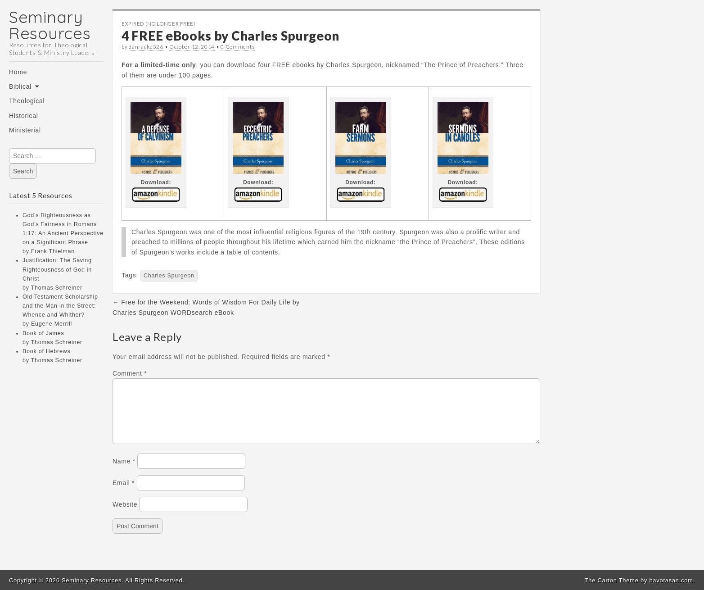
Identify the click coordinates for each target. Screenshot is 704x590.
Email (124, 493)
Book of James (43, 333)
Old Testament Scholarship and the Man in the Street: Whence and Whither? (60, 306)
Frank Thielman (53, 251)
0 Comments (238, 46)
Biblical (20, 86)
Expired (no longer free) (159, 24)
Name (124, 472)
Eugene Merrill (51, 324)
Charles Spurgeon (169, 275)
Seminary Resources (49, 25)
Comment (130, 373)
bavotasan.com (671, 580)
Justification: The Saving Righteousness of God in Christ (57, 269)
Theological (27, 100)
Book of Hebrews (46, 351)
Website (125, 515)
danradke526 (146, 46)
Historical (23, 115)
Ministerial (25, 130)
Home (18, 72)
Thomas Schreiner (56, 288)
